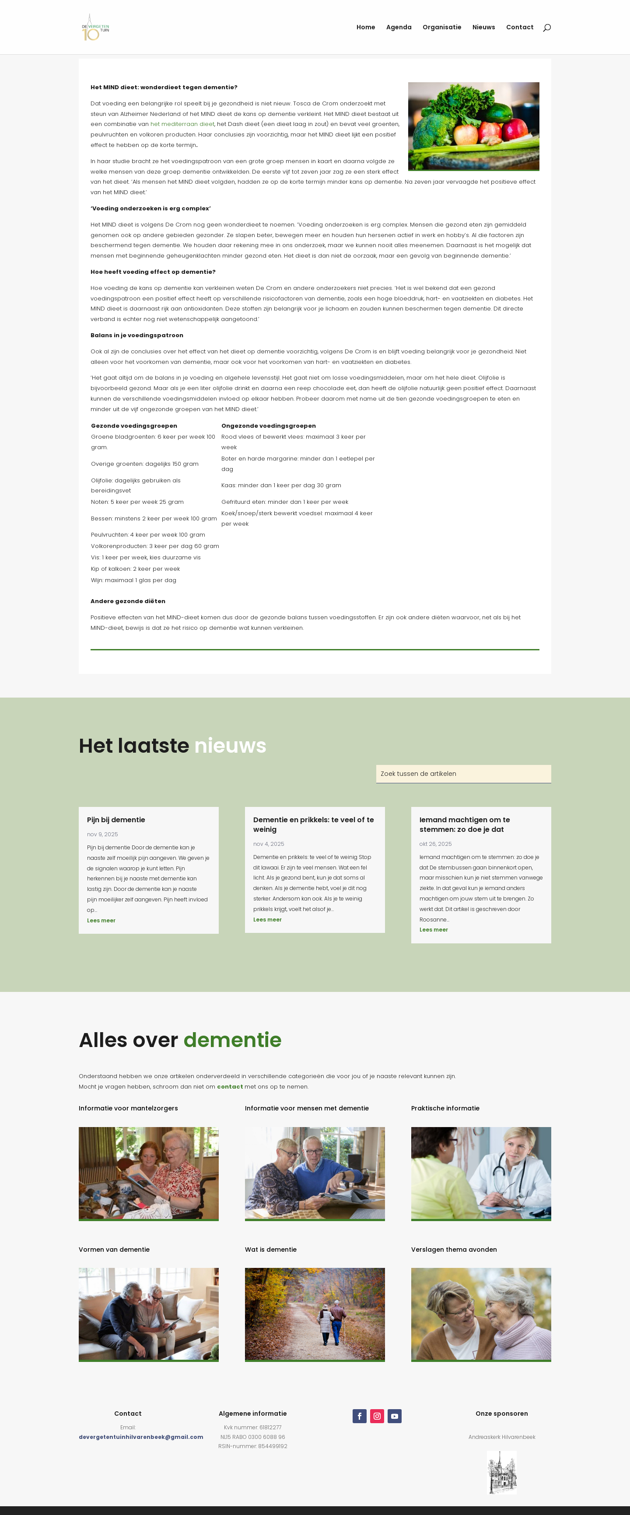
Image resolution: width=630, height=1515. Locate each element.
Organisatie (442, 27)
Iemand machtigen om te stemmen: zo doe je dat (465, 824)
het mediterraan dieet (182, 124)
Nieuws (483, 27)
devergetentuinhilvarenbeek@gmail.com (141, 1437)
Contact (520, 27)
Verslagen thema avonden (454, 1249)
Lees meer (101, 920)
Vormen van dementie (114, 1249)
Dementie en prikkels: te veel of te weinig (313, 824)
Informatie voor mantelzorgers (128, 1108)
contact (230, 1086)
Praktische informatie (445, 1108)
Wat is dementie (271, 1249)
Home (366, 27)
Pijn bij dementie (116, 820)
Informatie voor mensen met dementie (307, 1108)
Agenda (399, 27)
